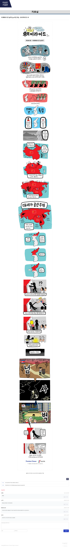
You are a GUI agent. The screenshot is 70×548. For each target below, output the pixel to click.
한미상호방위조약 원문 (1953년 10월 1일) (11, 482)
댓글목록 (3, 490)
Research (41, 3)
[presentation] (10, 534)
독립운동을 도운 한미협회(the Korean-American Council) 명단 (15, 485)
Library (52, 3)
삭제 (67, 496)
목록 (67, 479)
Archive (29, 3)
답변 (64, 496)
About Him (17, 3)
